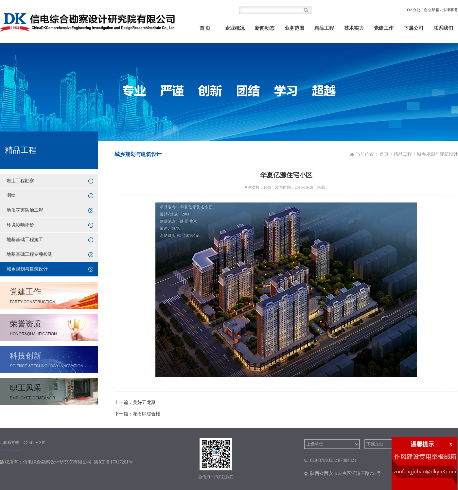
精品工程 (324, 28)
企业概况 (235, 28)
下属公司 (413, 28)
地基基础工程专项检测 (29, 254)
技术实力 (354, 28)
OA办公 (413, 10)
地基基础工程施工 (25, 239)
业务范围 (294, 28)
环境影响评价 (20, 224)
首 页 (205, 28)
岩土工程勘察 (20, 180)
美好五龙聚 (144, 402)
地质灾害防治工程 (25, 210)
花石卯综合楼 (146, 413)
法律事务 (450, 10)
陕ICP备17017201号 (113, 462)
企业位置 (37, 442)
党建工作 (384, 28)
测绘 (11, 195)
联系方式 (11, 442)
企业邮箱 (431, 10)
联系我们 (443, 28)
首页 (384, 154)
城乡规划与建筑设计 (27, 269)
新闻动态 (264, 28)
